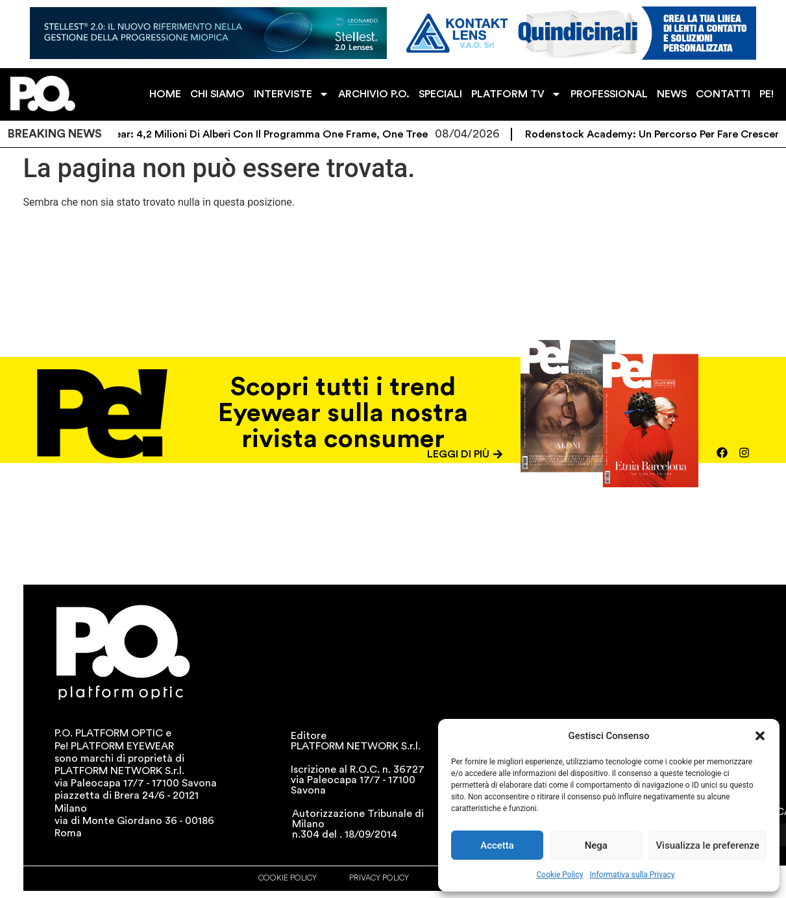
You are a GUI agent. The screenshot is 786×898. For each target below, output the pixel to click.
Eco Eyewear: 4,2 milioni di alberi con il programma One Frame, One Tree (265, 134)
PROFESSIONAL (609, 94)
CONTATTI (723, 94)
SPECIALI (440, 94)
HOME (165, 94)
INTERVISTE (291, 94)
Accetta (497, 845)
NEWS (672, 94)
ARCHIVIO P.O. (374, 94)
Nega (596, 845)
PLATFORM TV (516, 94)
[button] (760, 735)
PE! (766, 94)
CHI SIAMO (217, 94)
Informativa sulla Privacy (631, 874)
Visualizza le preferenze (707, 845)
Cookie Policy (560, 874)
